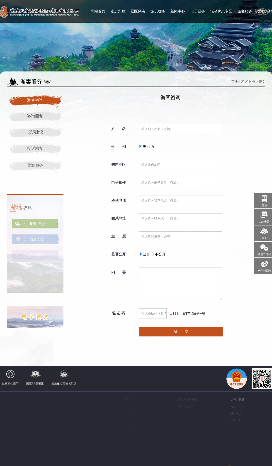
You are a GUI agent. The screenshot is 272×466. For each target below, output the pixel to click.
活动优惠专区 (221, 11)
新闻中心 (177, 11)
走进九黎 (118, 11)
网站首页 (98, 11)
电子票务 (197, 11)
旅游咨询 (231, 406)
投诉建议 (35, 132)
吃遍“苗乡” (38, 226)
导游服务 (35, 167)
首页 (234, 81)
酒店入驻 (36, 242)
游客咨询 (35, 100)
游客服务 (245, 11)
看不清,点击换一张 (193, 313)
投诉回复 (35, 149)
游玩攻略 (158, 11)
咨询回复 (35, 116)
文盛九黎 (264, 11)
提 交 (181, 331)
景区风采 (138, 11)
